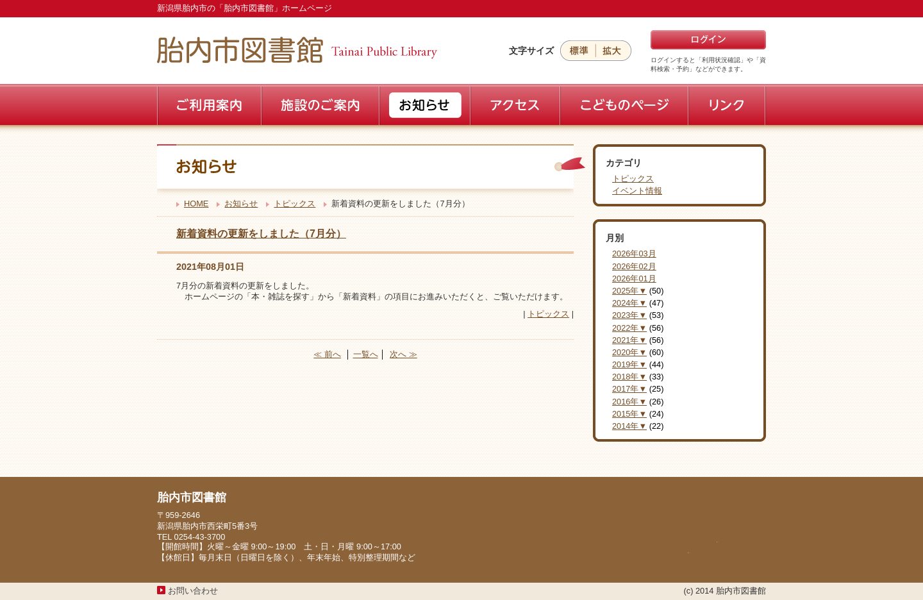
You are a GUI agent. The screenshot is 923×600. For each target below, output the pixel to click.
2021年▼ (629, 340)
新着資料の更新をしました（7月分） (261, 233)
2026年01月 (634, 278)
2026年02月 (634, 266)
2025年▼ (629, 291)
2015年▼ (629, 414)
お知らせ (241, 203)
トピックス (294, 203)
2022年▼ (629, 328)
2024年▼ (629, 303)
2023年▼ (629, 315)
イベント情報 (637, 191)
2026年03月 (634, 253)
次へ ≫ (403, 354)
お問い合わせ (193, 591)
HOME (196, 203)
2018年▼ (629, 376)
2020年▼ (629, 352)
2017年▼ (629, 389)
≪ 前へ (327, 354)
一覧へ (365, 354)
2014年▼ (629, 426)
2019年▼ (629, 364)
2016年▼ (629, 401)
